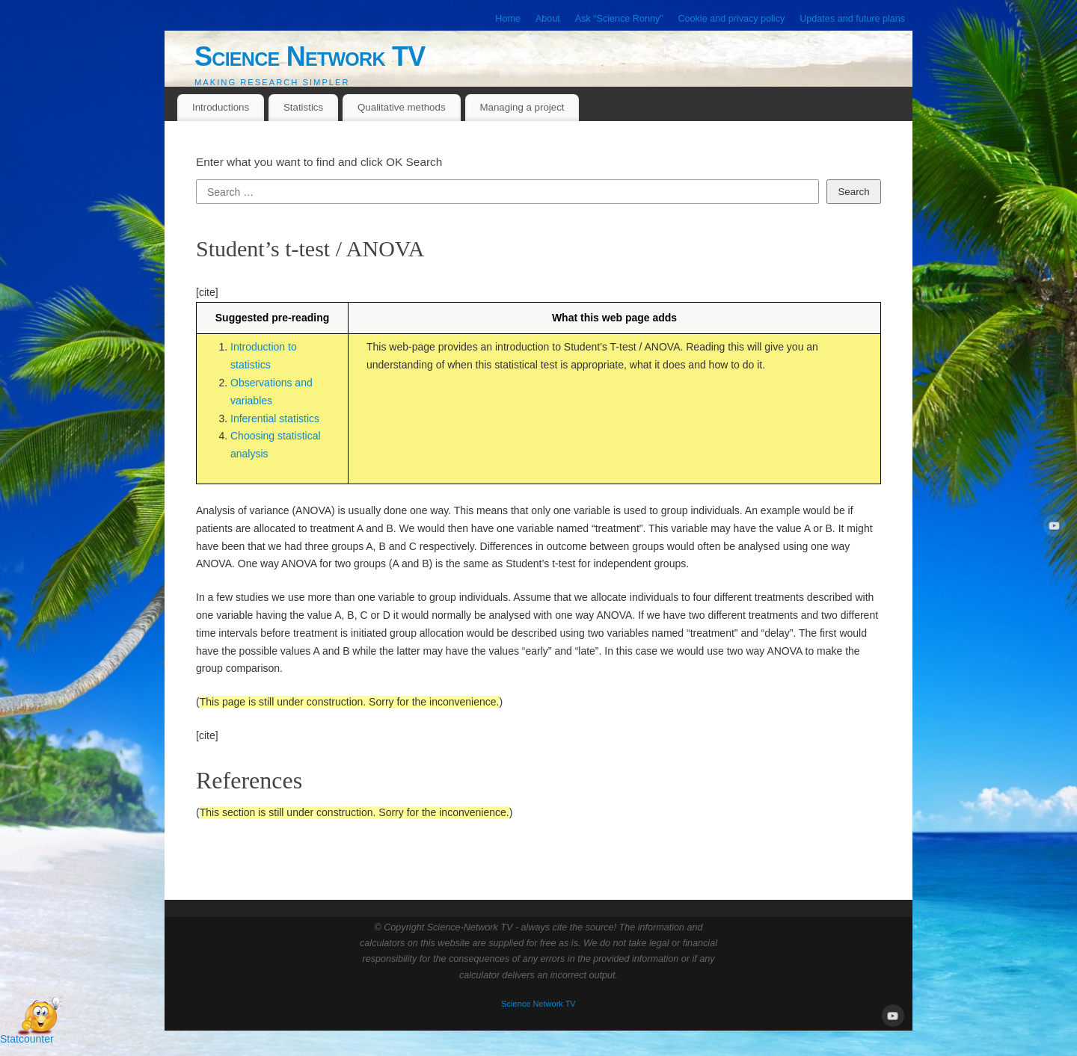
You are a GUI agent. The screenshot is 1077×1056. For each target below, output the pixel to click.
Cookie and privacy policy (731, 18)
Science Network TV (310, 56)
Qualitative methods (402, 107)
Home (508, 18)
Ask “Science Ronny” (619, 18)
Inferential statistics (274, 418)
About (548, 18)
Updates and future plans (852, 18)
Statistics (303, 107)
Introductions (220, 107)
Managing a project (521, 107)
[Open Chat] (39, 1017)
